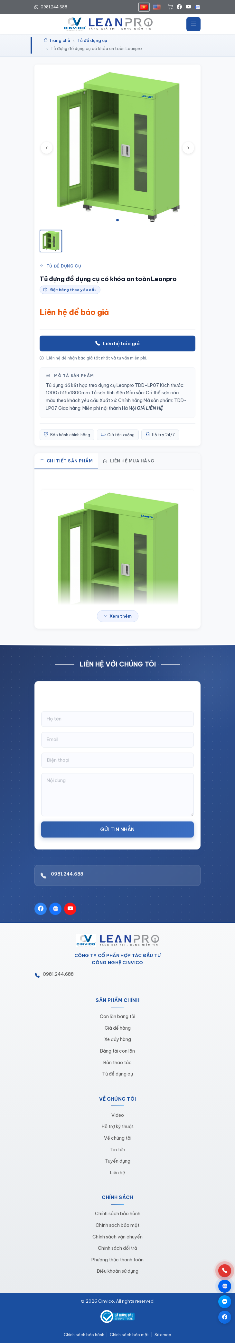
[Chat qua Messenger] (224, 1301)
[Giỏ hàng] (170, 7)
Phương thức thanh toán (117, 1260)
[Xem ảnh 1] (51, 241)
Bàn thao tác (117, 1062)
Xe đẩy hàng (117, 1039)
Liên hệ (117, 1173)
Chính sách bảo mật (117, 1225)
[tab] (117, 220)
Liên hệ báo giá (117, 344)
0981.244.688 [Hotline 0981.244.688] (50, 7)
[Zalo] (198, 7)
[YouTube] (188, 7)
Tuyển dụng (117, 1161)
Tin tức (117, 1150)
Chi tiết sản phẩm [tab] (66, 461)
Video (117, 1115)
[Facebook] (179, 7)
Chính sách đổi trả (117, 1248)
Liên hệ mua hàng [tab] (129, 461)
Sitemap (163, 1334)
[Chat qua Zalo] (224, 1286)
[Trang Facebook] (224, 1317)
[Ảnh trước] (46, 148)
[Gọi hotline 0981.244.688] (224, 1270)
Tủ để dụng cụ (60, 266)
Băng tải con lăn (117, 1051)
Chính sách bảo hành (117, 1214)
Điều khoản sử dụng (117, 1271)
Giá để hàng (118, 1028)
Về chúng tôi (117, 1138)
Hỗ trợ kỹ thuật (118, 1126)
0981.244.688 (67, 881)
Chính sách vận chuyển (117, 1237)
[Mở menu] (193, 24)
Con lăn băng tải (117, 1016)
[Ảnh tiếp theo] (188, 148)
